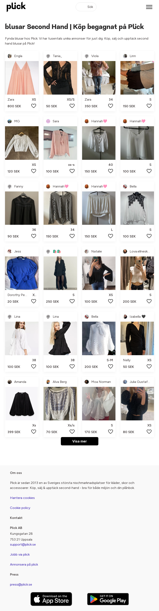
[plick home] (16, 7)
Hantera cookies (22, 498)
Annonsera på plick (24, 564)
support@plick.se (23, 544)
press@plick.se (21, 584)
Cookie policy (20, 508)
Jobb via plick (20, 554)
